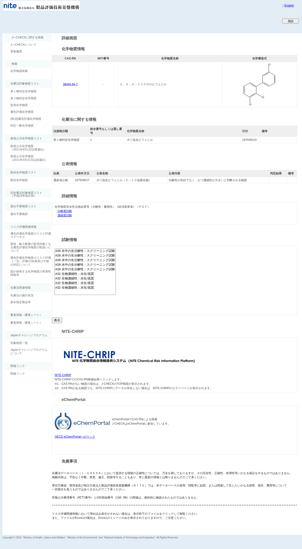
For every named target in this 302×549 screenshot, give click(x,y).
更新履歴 (16, 51)
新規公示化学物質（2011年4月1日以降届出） (28, 147)
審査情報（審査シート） (26, 322)
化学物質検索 (19, 71)
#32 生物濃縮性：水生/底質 (85, 274)
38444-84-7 (70, 84)
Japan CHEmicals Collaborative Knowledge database (61, 20)
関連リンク (17, 373)
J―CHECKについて (23, 44)
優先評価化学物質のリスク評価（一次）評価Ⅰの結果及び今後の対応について (30, 261)
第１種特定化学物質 (23, 91)
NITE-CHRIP (63, 375)
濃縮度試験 (65, 216)
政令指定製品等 (20, 302)
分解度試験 (65, 211)
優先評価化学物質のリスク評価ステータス (30, 235)
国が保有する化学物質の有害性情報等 (30, 273)
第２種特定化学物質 (23, 98)
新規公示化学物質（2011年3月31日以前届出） (29, 158)
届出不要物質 (19, 214)
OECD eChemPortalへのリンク (75, 436)
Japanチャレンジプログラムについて (28, 351)
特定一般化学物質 (22, 125)
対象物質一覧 (19, 343)
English (289, 5)
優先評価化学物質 (22, 112)
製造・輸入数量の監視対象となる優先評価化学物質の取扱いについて (30, 247)
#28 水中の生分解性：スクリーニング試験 (85, 251)
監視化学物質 (19, 105)
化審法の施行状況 (22, 295)
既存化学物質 (19, 180)
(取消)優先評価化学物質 (25, 119)
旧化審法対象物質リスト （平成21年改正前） (24, 194)
